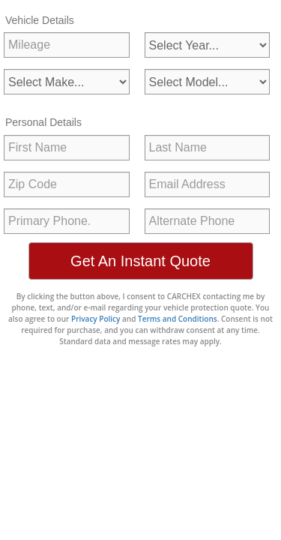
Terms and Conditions (177, 319)
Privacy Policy (95, 319)
